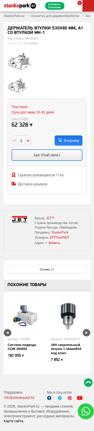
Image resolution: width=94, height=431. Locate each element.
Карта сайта (13, 421)
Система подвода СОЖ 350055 (22, 347)
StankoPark (59, 232)
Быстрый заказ (47, 155)
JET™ (50, 218)
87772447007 (59, 237)
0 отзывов (31, 43)
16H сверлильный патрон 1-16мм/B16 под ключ (66, 349)
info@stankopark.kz (19, 398)
